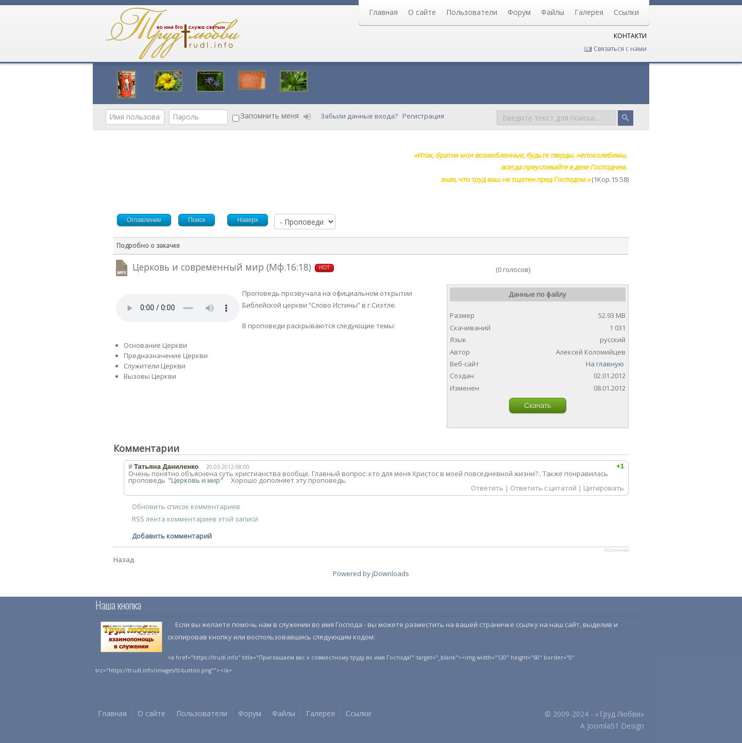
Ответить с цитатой (543, 488)
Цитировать (603, 488)
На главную (605, 363)
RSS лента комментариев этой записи (195, 519)
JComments (616, 550)
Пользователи (471, 12)
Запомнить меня (270, 116)
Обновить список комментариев (186, 506)
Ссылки (626, 12)
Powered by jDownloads (371, 573)
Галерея (589, 12)
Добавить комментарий (172, 536)
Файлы (552, 12)
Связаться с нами (615, 48)
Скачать (537, 405)
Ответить (487, 488)
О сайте (422, 12)
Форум (519, 12)
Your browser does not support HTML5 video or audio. (178, 308)
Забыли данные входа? (360, 116)
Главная (383, 12)
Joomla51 (603, 726)
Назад (123, 559)
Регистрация (424, 116)
